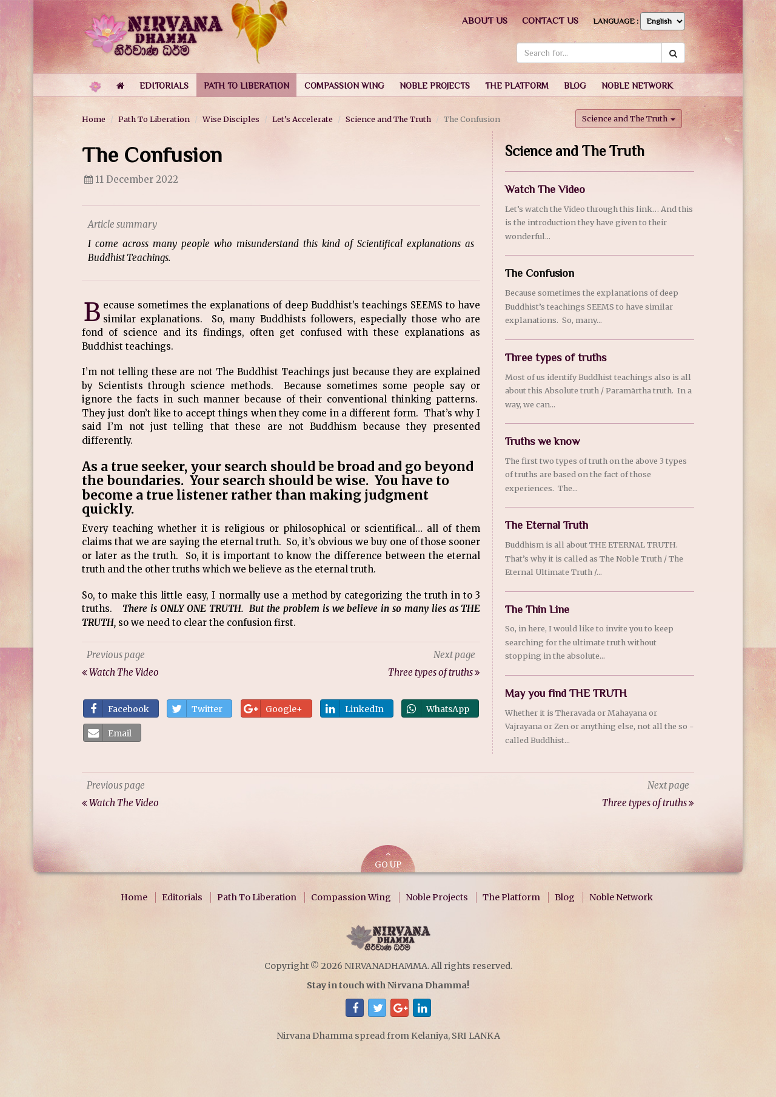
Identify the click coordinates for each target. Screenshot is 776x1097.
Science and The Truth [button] (628, 118)
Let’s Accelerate (302, 119)
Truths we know (542, 441)
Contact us (550, 20)
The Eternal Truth (546, 525)
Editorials (182, 897)
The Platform (511, 897)
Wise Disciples (230, 119)
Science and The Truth (388, 119)
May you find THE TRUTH (566, 693)
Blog (565, 897)
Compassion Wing (351, 897)
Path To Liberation (154, 119)
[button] (164, 85)
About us (484, 20)
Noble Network (621, 897)
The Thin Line (537, 609)
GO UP (388, 860)
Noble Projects (437, 897)
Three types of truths (555, 357)
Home (93, 119)
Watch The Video (545, 189)
